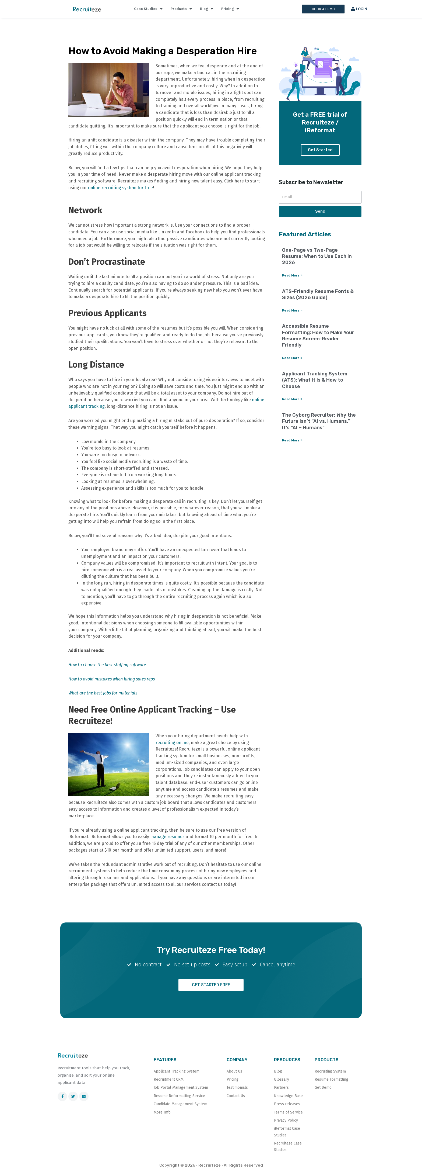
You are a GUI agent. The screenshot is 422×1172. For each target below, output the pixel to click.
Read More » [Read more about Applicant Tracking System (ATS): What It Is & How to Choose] (292, 400)
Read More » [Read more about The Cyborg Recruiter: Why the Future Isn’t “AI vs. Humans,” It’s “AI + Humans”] (292, 442)
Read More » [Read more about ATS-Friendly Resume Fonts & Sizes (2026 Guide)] (292, 311)
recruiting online (172, 742)
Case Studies (148, 8)
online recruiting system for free (120, 187)
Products (181, 8)
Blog (206, 8)
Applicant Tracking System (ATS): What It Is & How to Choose (314, 381)
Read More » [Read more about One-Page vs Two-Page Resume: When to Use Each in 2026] (292, 276)
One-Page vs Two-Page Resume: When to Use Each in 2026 (317, 257)
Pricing (230, 8)
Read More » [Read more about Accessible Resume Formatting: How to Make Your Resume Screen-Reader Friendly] (292, 359)
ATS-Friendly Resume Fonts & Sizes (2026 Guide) (318, 295)
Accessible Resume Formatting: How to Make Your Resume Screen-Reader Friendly (318, 336)
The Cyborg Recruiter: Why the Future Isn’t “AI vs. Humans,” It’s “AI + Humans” (319, 422)
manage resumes (167, 836)
